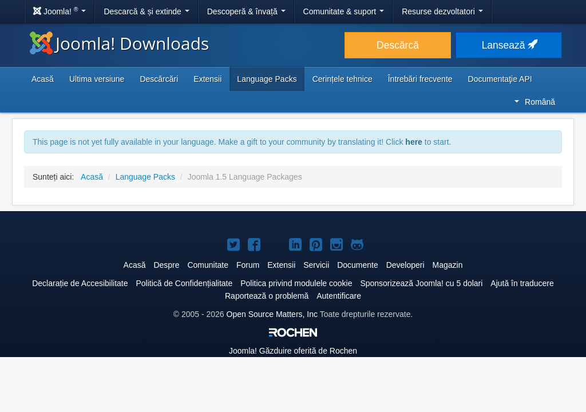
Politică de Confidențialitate (184, 283)
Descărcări (159, 79)
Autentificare (338, 295)
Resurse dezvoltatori (442, 11)
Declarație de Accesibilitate (80, 283)
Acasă (42, 79)
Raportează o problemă (266, 295)
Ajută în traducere (522, 283)
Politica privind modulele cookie (296, 283)
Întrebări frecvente (420, 79)
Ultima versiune (96, 79)
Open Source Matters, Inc (272, 314)
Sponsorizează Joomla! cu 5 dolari (421, 283)
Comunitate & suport (344, 11)
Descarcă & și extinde (146, 11)
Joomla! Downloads (119, 43)
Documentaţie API (500, 79)
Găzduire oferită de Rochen (293, 350)
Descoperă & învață (246, 11)
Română (534, 101)
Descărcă (398, 45)
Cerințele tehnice (342, 79)
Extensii (207, 79)
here (413, 141)
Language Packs (266, 79)
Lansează (509, 45)
